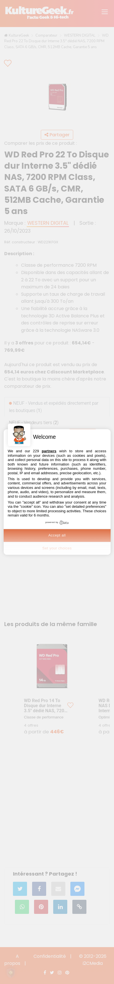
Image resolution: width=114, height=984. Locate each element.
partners (49, 451)
